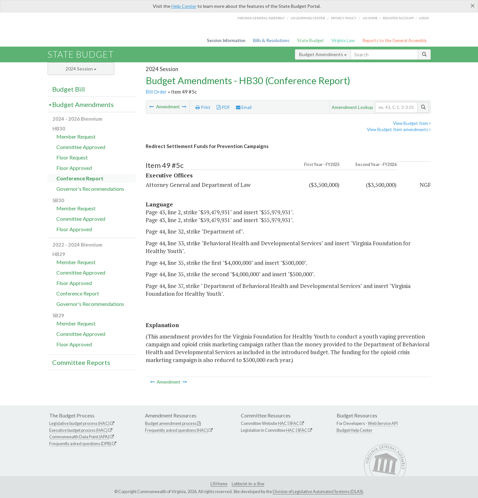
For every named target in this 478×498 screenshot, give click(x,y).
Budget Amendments (323, 54)
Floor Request (72, 157)
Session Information (226, 40)
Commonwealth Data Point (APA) (79, 436)
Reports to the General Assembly (394, 40)
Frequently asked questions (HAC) (176, 430)
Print (203, 107)
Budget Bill (68, 89)
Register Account (398, 18)
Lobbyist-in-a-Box (248, 483)
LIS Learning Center (308, 18)
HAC (282, 423)
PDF (223, 107)
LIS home (370, 18)
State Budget (310, 40)
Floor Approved (74, 168)
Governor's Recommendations (90, 189)
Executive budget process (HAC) (78, 430)
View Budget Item (412, 123)
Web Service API (383, 423)
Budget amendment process (170, 423)
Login (424, 18)
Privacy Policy (343, 18)
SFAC (294, 423)
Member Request (75, 136)
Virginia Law (343, 40)
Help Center (183, 6)
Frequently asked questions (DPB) (80, 443)
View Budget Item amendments (399, 129)
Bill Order (156, 92)
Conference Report (79, 178)
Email (244, 107)
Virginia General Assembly (261, 18)
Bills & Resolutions (271, 40)
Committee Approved (80, 147)
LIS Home (218, 483)
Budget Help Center (354, 430)
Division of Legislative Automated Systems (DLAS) (318, 491)
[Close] (472, 5)
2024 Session (80, 68)
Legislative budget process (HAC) (79, 423)
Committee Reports (81, 362)
